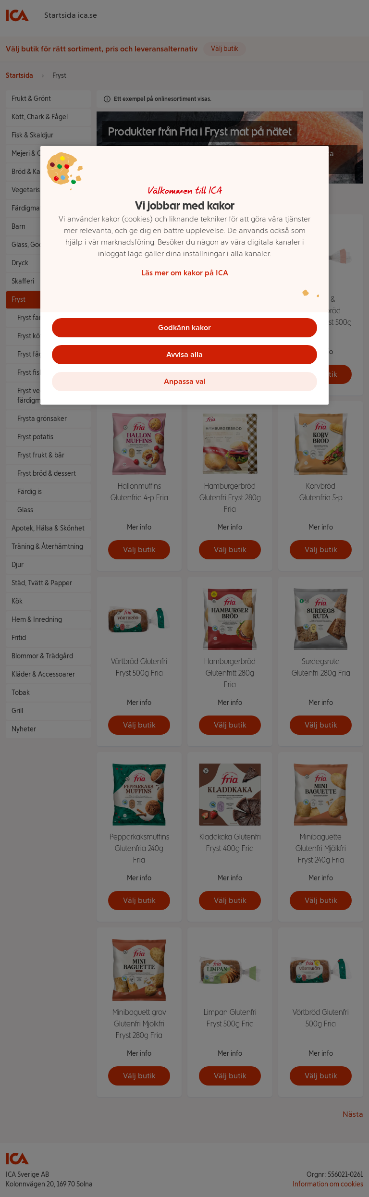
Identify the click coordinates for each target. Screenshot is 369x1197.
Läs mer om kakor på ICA (184, 272)
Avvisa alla (184, 354)
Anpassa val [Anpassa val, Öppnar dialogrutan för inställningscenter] (185, 381)
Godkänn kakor (184, 327)
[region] (184, 275)
